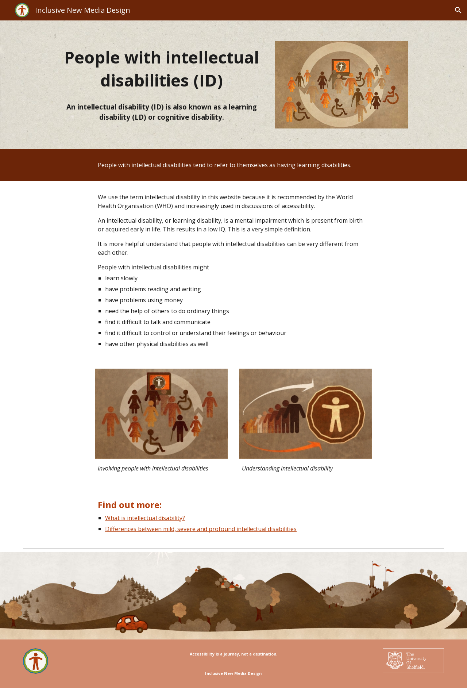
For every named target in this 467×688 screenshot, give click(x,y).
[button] (458, 10)
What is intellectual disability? (145, 518)
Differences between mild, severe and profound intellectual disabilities (201, 529)
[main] (161, 69)
